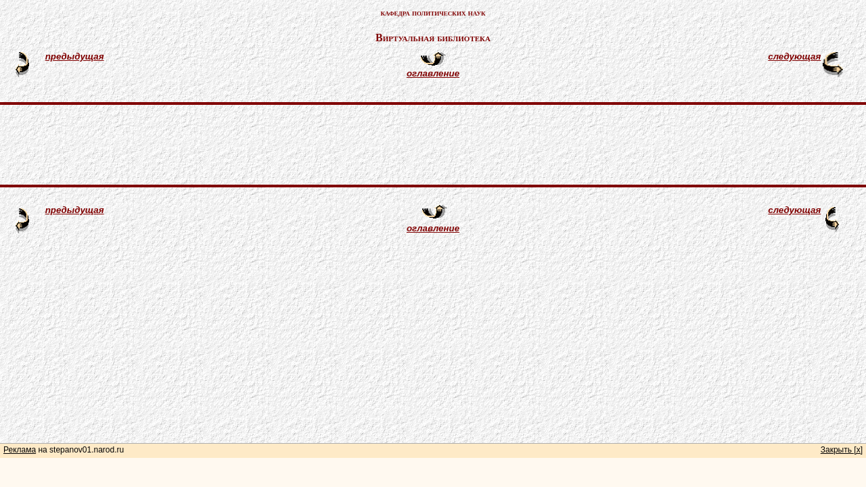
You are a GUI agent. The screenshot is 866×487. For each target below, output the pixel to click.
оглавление (433, 73)
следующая (794, 56)
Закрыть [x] (842, 450)
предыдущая (74, 56)
